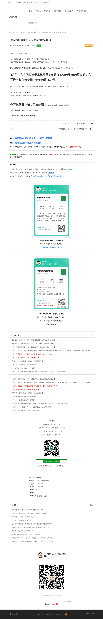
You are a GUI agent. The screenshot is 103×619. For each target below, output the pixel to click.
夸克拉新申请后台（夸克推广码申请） (24, 517)
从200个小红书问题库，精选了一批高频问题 (26, 361)
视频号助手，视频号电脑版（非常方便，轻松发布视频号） (31, 344)
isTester (37, 490)
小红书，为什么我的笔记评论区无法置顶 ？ (26, 410)
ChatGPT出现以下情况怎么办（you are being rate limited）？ (32, 527)
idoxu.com (38, 493)
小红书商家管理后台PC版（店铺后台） (25, 365)
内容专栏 (48, 11)
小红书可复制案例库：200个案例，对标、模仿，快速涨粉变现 (32, 347)
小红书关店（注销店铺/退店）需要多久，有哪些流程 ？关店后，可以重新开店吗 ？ (39, 372)
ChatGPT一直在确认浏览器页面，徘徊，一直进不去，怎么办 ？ (33, 541)
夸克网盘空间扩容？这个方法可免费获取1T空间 (27, 510)
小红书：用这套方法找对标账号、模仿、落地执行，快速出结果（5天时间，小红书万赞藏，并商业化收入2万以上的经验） (52, 351)
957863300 (39, 484)
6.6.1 (90, 614)
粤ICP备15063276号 (58, 614)
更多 (91, 335)
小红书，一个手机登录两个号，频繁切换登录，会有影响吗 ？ (32, 407)
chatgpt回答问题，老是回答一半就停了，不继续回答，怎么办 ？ (33, 538)
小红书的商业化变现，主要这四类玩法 (24, 358)
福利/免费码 (69, 11)
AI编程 (38, 11)
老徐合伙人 (43, 155)
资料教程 (58, 11)
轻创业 (23, 32)
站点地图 (14, 614)
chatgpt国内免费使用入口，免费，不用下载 (26, 534)
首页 (30, 11)
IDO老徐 (12, 17)
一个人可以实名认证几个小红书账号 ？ (25, 368)
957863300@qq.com (42, 481)
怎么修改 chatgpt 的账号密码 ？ (22, 520)
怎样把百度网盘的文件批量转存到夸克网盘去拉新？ (29, 513)
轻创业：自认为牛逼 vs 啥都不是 (22, 531)
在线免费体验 (33, 23)
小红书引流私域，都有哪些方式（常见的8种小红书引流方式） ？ (33, 354)
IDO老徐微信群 (82, 11)
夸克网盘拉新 (32, 32)
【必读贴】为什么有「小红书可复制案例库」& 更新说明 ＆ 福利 (33, 340)
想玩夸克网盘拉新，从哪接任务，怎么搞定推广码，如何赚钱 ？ (33, 524)
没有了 (15, 129)
